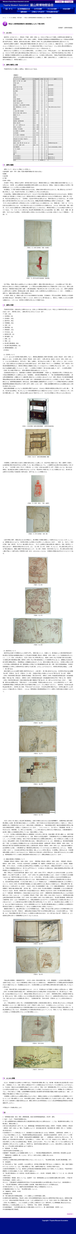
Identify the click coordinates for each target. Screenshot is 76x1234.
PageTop (69, 1214)
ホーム (4, 17)
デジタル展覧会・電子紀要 (15, 17)
